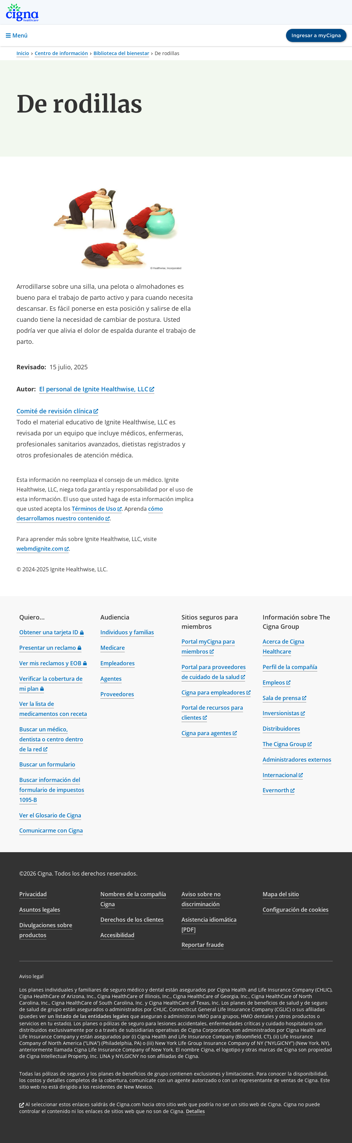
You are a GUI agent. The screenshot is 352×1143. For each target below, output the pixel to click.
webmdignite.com (42, 548)
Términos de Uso (97, 508)
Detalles (195, 1111)
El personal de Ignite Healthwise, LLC (96, 389)
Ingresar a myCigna (316, 35)
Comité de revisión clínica (57, 411)
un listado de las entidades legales (88, 1016)
